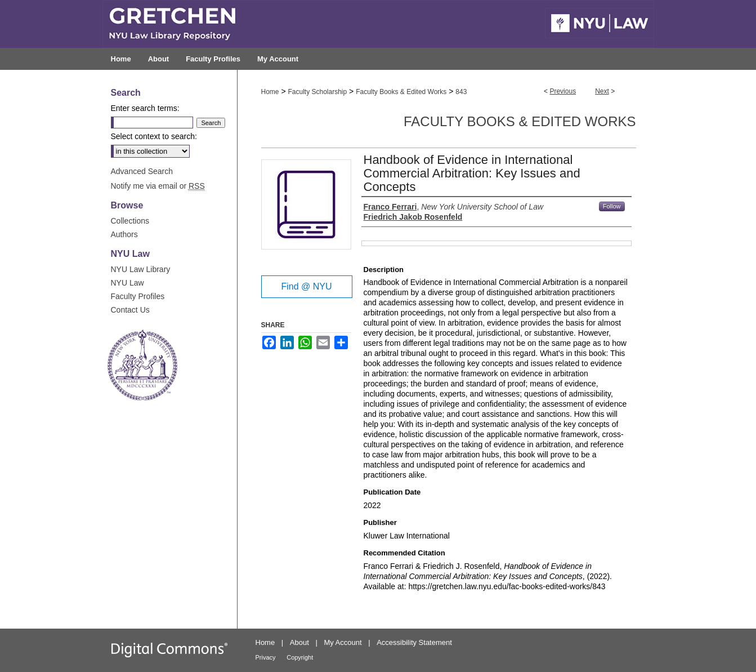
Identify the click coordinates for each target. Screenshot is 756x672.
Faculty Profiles (138, 296)
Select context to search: (154, 136)
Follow (612, 206)
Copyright (300, 657)
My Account (342, 642)
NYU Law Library (141, 269)
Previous (562, 91)
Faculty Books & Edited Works (401, 92)
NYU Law (127, 282)
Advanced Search (142, 171)
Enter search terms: (145, 108)
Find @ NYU (306, 286)
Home (270, 92)
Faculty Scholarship (317, 92)
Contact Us (130, 309)
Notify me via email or (158, 185)
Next (602, 91)
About (299, 642)
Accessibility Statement (414, 642)
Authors (124, 234)
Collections (130, 220)
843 (461, 92)
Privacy (266, 657)
